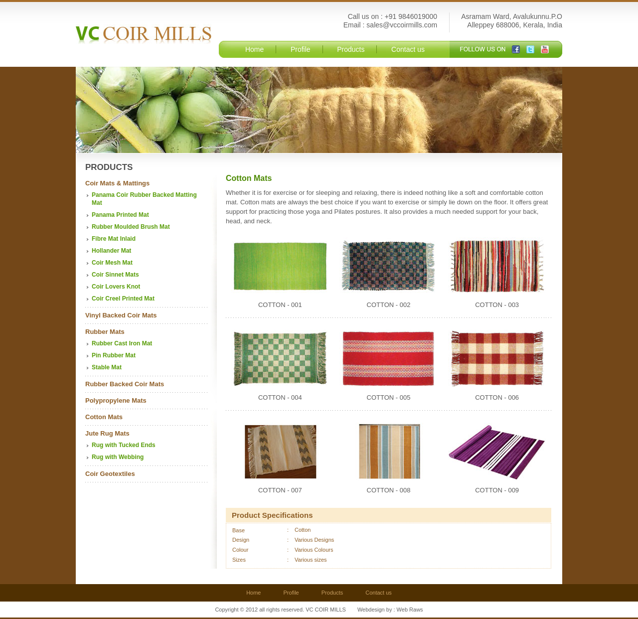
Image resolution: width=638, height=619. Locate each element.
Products (350, 49)
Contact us (408, 49)
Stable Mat (107, 367)
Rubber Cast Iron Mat (122, 343)
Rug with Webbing (118, 457)
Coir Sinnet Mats (115, 274)
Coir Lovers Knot (116, 286)
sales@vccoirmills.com (401, 25)
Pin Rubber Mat (114, 355)
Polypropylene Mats (116, 400)
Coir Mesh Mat (112, 262)
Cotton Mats (104, 417)
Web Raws (410, 610)
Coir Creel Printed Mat (123, 298)
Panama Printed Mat (120, 214)
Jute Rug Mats (107, 433)
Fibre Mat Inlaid (114, 238)
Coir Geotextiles (110, 473)
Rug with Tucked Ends (124, 445)
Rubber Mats (105, 331)
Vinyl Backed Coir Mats (121, 315)
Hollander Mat (111, 250)
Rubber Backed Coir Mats (124, 384)
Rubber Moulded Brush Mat (131, 226)
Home (254, 49)
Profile (301, 49)
